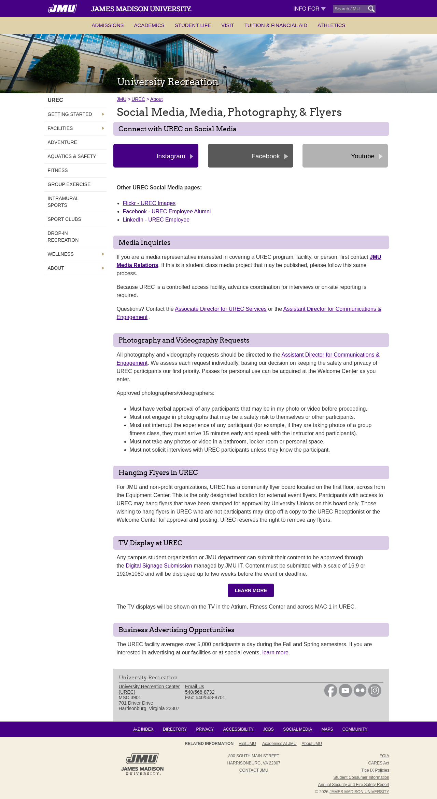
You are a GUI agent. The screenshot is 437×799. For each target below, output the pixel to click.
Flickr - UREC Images (149, 203)
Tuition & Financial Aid (275, 25)
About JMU (312, 743)
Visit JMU (247, 743)
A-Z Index (143, 729)
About (156, 99)
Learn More (251, 590)
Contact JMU (253, 770)
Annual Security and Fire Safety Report (353, 784)
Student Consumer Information (361, 777)
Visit (227, 25)
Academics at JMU (279, 743)
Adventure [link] (62, 142)
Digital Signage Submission (159, 566)
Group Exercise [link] (69, 184)
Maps (327, 729)
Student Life (193, 25)
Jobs (268, 729)
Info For (309, 9)
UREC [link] (55, 100)
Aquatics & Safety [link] (72, 156)
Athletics (331, 25)
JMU (122, 99)
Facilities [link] (60, 128)
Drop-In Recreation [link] (63, 236)
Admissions (107, 25)
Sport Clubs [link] (64, 219)
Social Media (297, 729)
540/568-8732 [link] (199, 692)
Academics (149, 25)
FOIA (384, 756)
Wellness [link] (61, 254)
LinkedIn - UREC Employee (157, 220)
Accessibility (238, 729)
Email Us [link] (194, 686)
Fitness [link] (58, 170)
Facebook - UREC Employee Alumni (167, 211)
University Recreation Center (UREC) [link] (149, 689)
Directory (175, 729)
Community (355, 729)
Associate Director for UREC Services (221, 309)
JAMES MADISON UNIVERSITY (359, 791)
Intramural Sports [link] (63, 202)
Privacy (205, 729)
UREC (138, 99)
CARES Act (378, 763)
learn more (275, 652)
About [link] (56, 268)
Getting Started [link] (70, 114)
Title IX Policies (375, 770)
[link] (330, 695)
